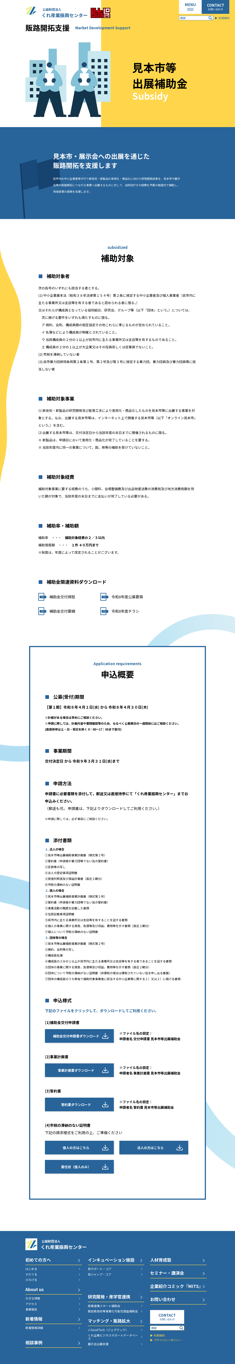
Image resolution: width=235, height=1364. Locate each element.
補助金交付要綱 (62, 611)
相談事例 (33, 1343)
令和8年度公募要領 (127, 597)
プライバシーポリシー (167, 1340)
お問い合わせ (215, 9)
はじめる (31, 1269)
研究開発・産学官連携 (109, 1297)
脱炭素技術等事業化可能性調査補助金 (113, 1311)
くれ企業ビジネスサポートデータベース (113, 1337)
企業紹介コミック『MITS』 (176, 1286)
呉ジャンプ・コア (99, 1274)
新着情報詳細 (34, 1328)
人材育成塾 (160, 1260)
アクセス (31, 1304)
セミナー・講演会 (167, 1273)
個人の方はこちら (76, 1147)
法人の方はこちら (150, 1147)
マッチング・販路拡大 (109, 1321)
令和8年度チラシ (125, 611)
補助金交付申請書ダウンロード (76, 1036)
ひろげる (31, 1279)
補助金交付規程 (62, 597)
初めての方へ (38, 1260)
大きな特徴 (32, 1298)
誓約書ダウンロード (76, 1104)
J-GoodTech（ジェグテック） (108, 1330)
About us (34, 1289)
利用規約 (223, 18)
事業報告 (31, 1309)
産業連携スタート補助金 (104, 1306)
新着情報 (33, 1319)
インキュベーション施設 (111, 1260)
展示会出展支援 (98, 1344)
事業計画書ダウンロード (76, 1070)
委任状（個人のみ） (76, 1166)
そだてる (31, 1274)
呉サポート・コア (99, 1269)
